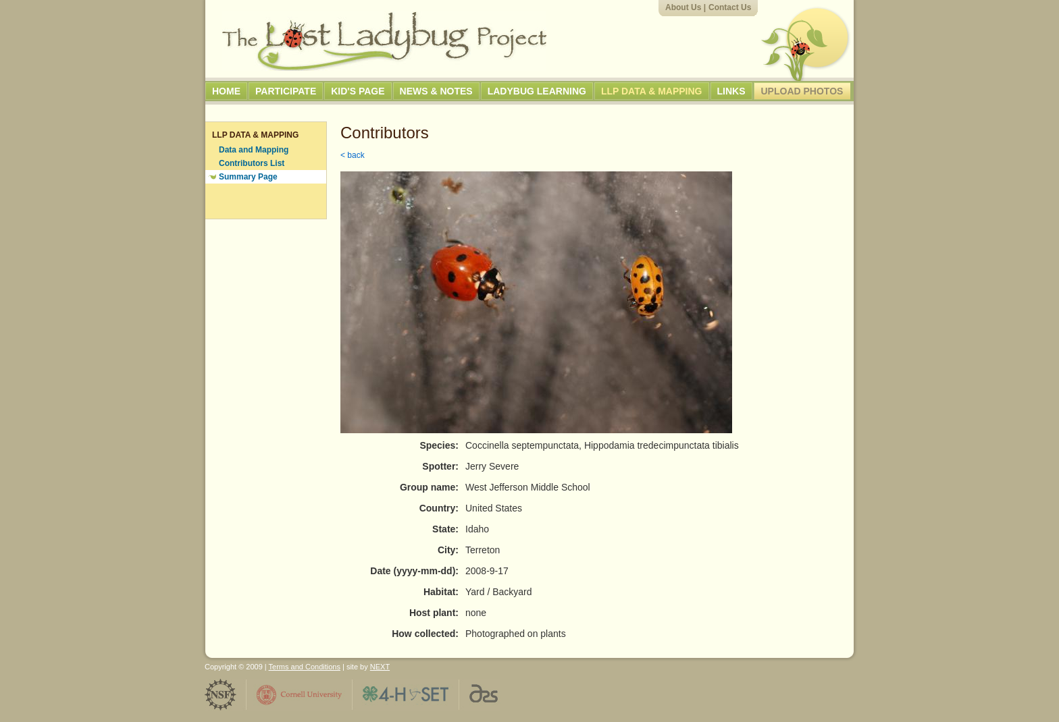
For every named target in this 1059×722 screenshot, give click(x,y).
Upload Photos (802, 91)
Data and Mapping (253, 150)
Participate (285, 91)
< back (352, 155)
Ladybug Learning (537, 91)
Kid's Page (357, 91)
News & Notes (436, 91)
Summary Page (248, 177)
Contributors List (251, 163)
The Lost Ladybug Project (384, 41)
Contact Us (729, 7)
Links (731, 91)
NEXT (380, 667)
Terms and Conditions (304, 667)
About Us (683, 7)
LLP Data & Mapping (651, 91)
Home (226, 91)
